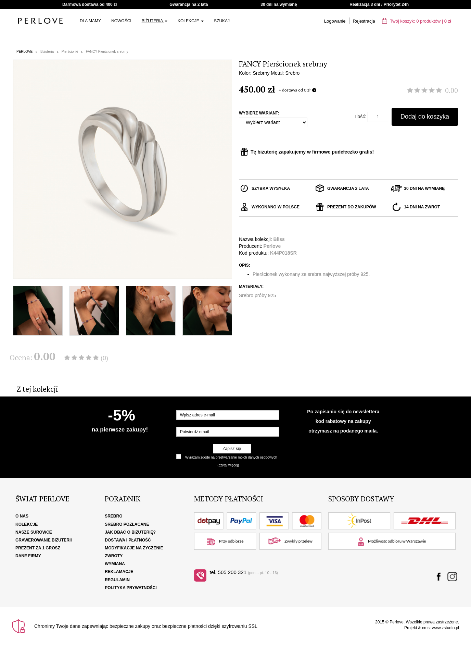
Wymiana (115, 563)
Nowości (121, 21)
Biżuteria (154, 21)
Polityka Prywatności (131, 587)
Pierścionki (70, 51)
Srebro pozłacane (127, 524)
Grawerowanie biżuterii (43, 540)
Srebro (113, 516)
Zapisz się (231, 448)
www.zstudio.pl (445, 627)
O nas (21, 516)
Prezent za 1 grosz (37, 548)
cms (426, 627)
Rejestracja (364, 21)
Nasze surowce (33, 532)
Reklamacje (119, 571)
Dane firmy (28, 555)
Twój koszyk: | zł (416, 21)
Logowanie (335, 21)
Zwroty (114, 555)
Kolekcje (191, 21)
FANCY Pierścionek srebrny (107, 51)
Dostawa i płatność (128, 540)
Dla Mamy (90, 21)
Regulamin (117, 579)
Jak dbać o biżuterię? (130, 532)
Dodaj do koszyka (424, 116)
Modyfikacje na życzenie (134, 548)
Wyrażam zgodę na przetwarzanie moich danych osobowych (231, 457)
